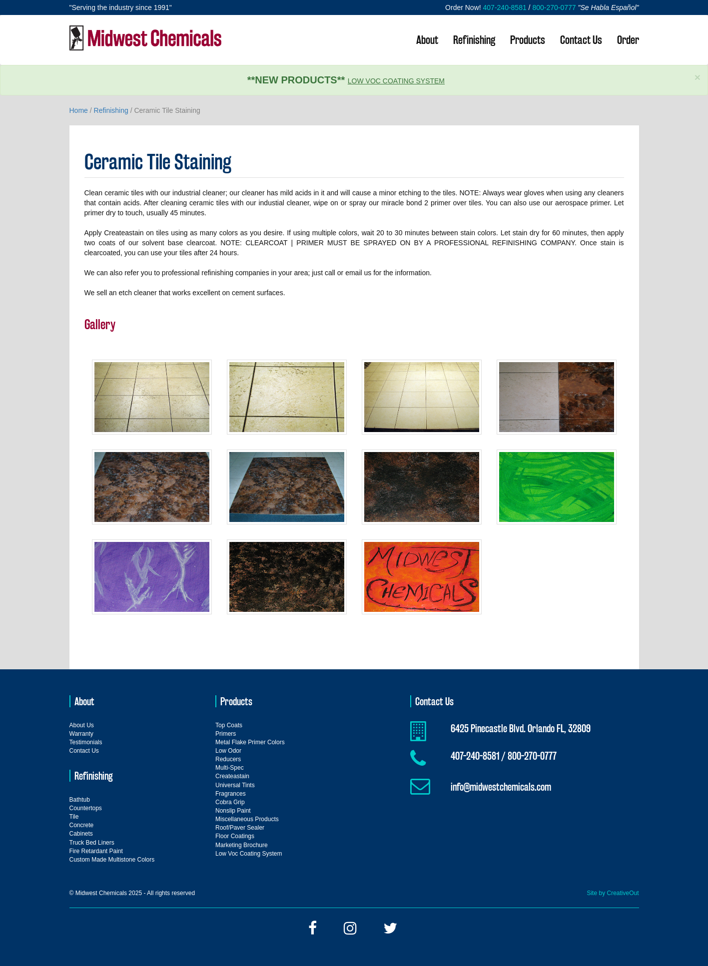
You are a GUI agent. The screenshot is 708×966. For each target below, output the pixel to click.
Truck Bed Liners (91, 842)
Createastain (232, 776)
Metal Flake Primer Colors (250, 742)
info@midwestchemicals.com (501, 787)
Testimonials (85, 742)
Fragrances (230, 793)
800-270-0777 (554, 7)
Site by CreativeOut (613, 893)
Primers (225, 733)
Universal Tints (235, 785)
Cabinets (81, 833)
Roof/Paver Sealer (239, 827)
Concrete (81, 825)
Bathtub (79, 799)
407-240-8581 (505, 7)
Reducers (228, 759)
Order (628, 39)
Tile (74, 816)
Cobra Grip (230, 802)
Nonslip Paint (233, 810)
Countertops (85, 808)
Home (78, 110)
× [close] (698, 77)
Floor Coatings (234, 836)
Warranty (81, 733)
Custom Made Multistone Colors (112, 859)
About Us (81, 725)
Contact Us (581, 39)
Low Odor (228, 750)
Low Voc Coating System (396, 81)
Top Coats (228, 725)
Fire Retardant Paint (96, 851)
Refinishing (474, 39)
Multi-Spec (229, 767)
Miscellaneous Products (247, 819)
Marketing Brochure (241, 845)
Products (527, 39)
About (427, 39)
